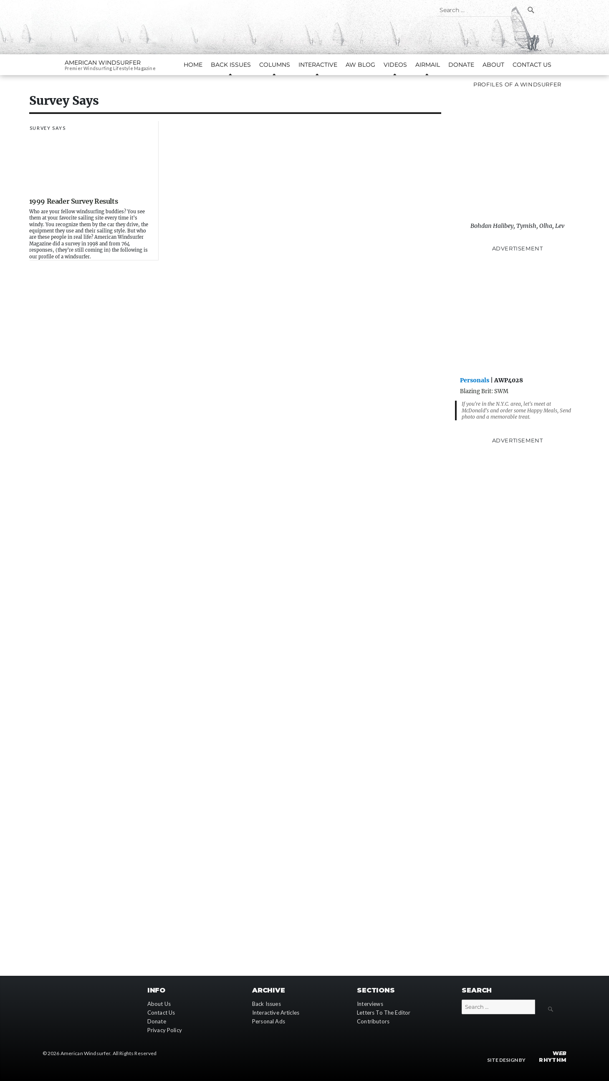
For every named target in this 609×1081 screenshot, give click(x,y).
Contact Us (532, 64)
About (493, 64)
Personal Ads (268, 1021)
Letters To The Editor (383, 1012)
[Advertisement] (517, 313)
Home (193, 64)
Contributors (373, 1021)
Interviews (370, 1003)
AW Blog (360, 64)
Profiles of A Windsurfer (517, 84)
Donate (461, 64)
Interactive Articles (275, 1012)
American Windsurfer (103, 62)
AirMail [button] (427, 64)
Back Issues (266, 1003)
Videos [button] (395, 64)
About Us (159, 1003)
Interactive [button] (317, 64)
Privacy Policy (164, 1030)
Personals (474, 380)
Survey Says (48, 128)
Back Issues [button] (231, 64)
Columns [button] (274, 64)
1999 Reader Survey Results (73, 201)
